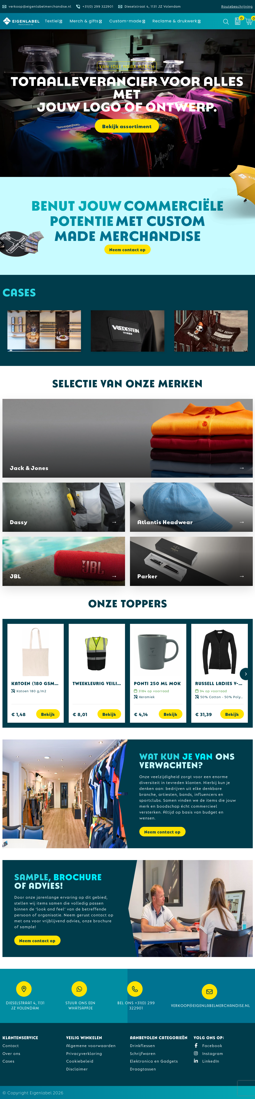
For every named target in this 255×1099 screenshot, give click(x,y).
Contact (10, 1045)
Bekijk (48, 714)
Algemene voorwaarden (91, 1045)
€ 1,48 (18, 714)
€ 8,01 (80, 714)
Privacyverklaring (84, 1053)
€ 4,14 (141, 714)
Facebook (208, 1045)
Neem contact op (127, 249)
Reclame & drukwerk (175, 21)
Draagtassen (143, 1068)
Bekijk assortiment (127, 126)
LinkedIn (206, 1060)
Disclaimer (77, 1068)
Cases (8, 1060)
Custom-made (125, 21)
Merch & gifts (84, 21)
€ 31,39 (203, 714)
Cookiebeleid (80, 1060)
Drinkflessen (142, 1045)
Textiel (52, 21)
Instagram (208, 1053)
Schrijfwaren (143, 1053)
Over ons (11, 1053)
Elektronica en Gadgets (154, 1060)
